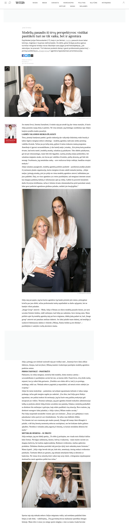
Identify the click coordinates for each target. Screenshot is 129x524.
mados (68, 40)
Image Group (44, 51)
